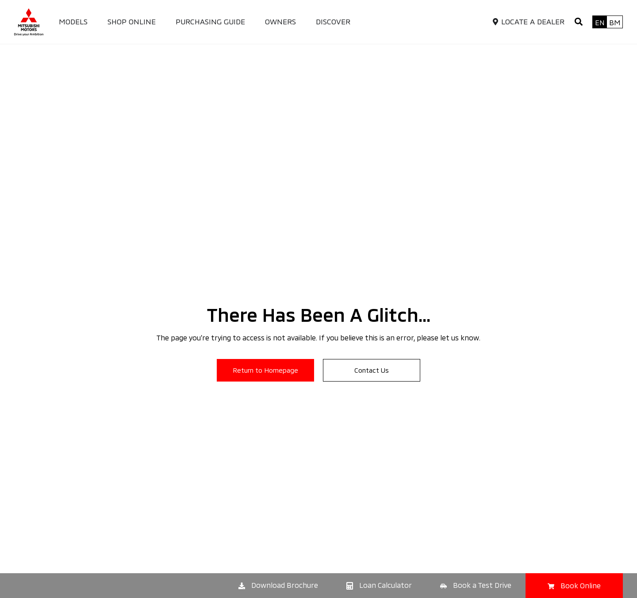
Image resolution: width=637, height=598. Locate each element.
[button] (578, 22)
